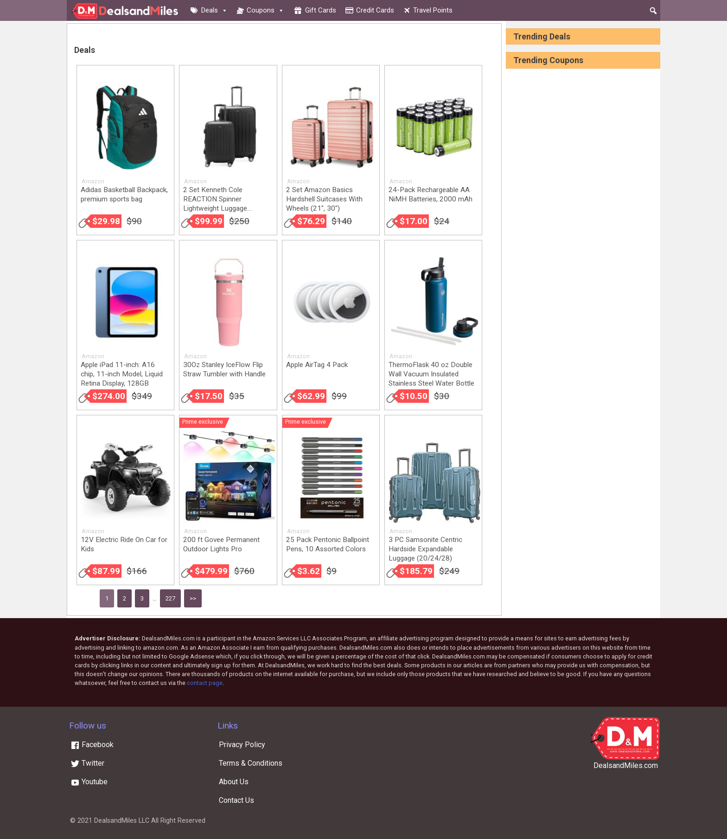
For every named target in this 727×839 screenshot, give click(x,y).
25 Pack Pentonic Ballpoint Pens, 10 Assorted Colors (327, 544)
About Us (234, 781)
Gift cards (320, 10)
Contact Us (236, 800)
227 (170, 598)
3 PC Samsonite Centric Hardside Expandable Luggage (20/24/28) (425, 549)
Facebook (92, 744)
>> (193, 598)
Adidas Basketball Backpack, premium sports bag (124, 194)
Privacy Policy (242, 744)
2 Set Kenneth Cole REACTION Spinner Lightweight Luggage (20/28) (215, 204)
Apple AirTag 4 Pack (317, 365)
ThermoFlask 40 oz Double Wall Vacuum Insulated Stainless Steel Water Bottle (431, 374)
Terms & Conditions (250, 763)
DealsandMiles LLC (121, 821)
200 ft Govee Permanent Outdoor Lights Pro (221, 544)
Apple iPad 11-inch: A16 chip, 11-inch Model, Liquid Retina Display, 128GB (122, 374)
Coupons (265, 10)
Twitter (87, 763)
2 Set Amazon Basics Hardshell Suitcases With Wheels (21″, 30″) (324, 199)
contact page (205, 682)
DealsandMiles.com (625, 765)
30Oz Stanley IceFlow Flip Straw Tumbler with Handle (224, 369)
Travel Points (433, 10)
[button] (653, 11)
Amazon (93, 181)
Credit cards (375, 10)
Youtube (89, 781)
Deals (214, 10)
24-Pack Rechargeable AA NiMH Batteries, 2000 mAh (430, 194)
